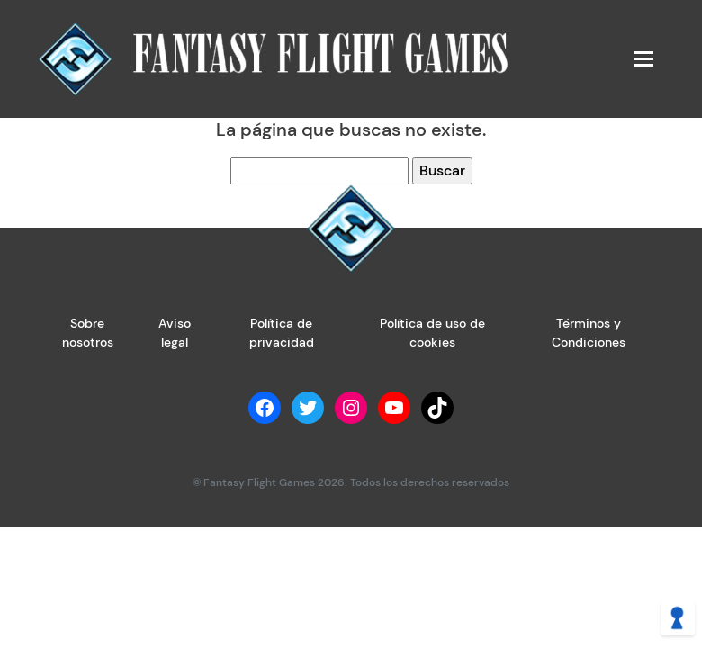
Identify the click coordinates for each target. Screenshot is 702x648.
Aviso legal (174, 332)
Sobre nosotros (87, 332)
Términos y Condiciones (589, 332)
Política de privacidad (281, 332)
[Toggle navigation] (642, 59)
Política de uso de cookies (432, 332)
